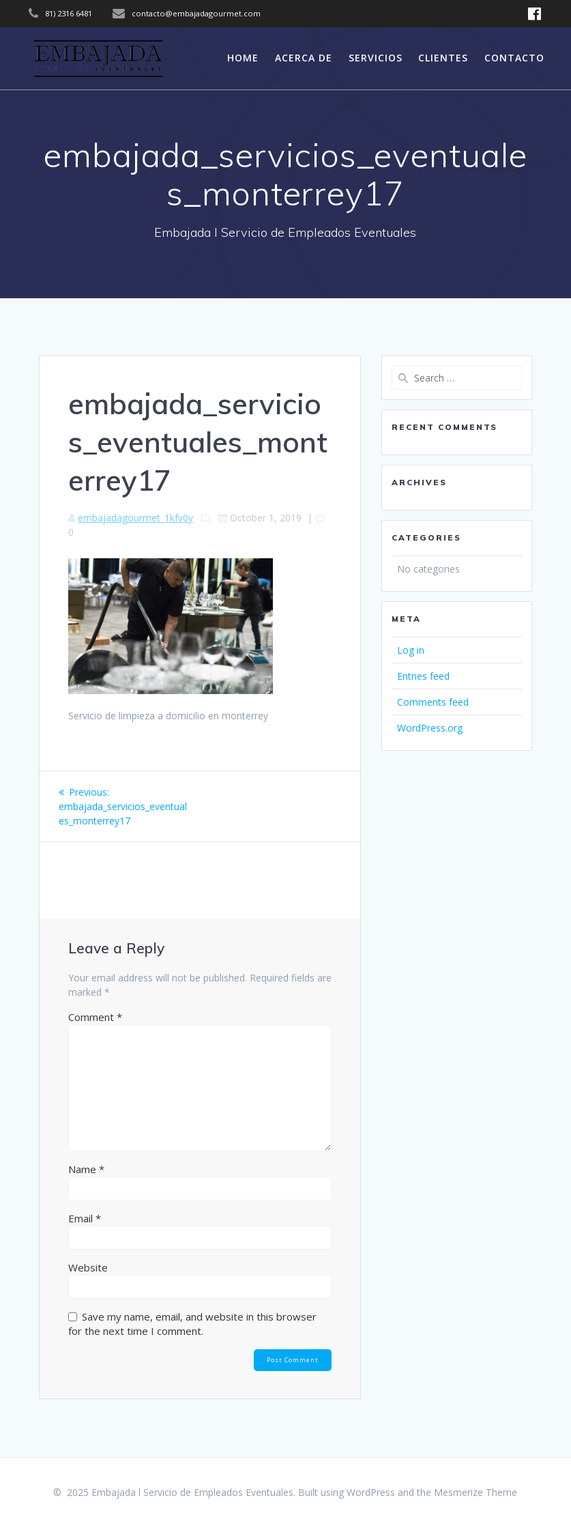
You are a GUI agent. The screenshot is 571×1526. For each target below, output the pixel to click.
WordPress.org (430, 727)
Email (84, 1218)
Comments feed (433, 701)
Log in (410, 650)
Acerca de (303, 57)
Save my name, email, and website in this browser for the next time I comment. (192, 1324)
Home (243, 57)
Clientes (443, 57)
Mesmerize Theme (475, 1492)
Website (88, 1267)
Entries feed (423, 676)
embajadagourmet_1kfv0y (135, 517)
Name (86, 1169)
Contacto (514, 57)
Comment (95, 1017)
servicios (375, 57)
